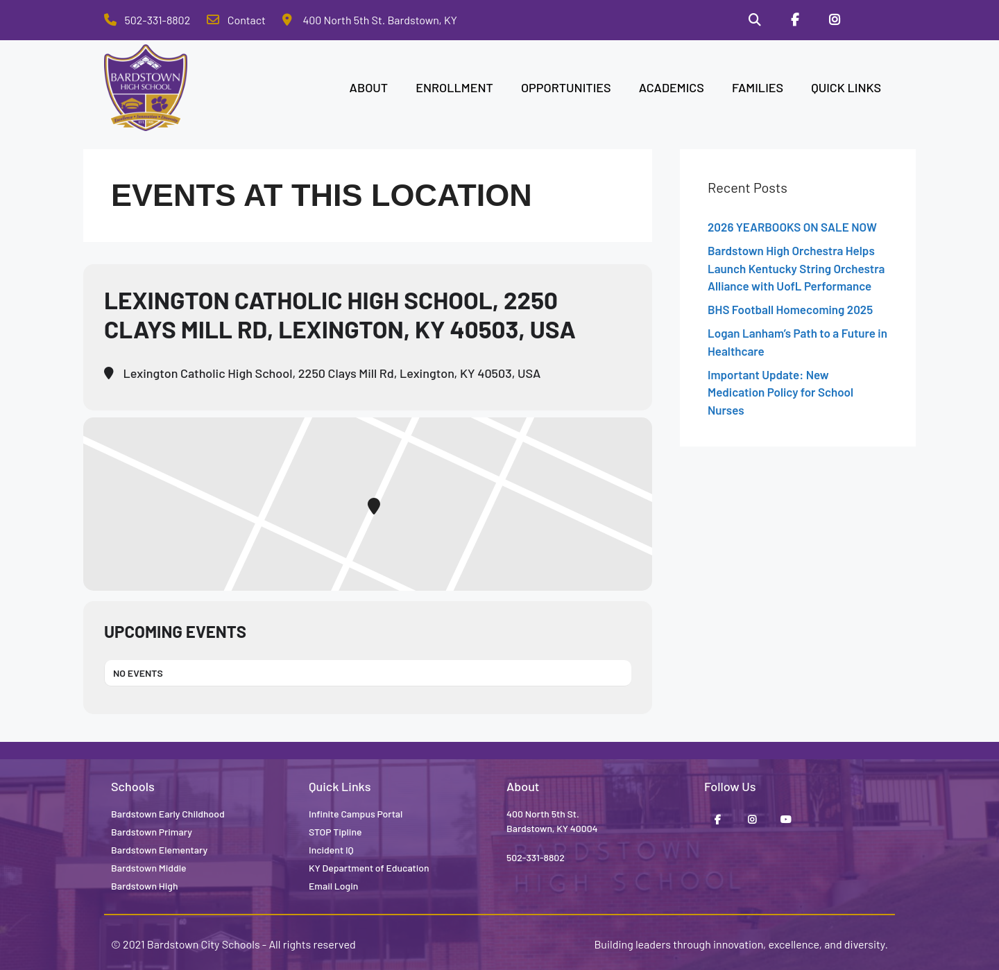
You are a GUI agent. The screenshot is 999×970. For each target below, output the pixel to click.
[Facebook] (795, 20)
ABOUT (369, 87)
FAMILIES (757, 87)
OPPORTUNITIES (566, 87)
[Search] (755, 20)
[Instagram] (834, 20)
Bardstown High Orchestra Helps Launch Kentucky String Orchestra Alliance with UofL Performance (796, 268)
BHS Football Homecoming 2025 (790, 309)
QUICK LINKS (846, 87)
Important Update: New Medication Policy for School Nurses (780, 392)
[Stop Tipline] (875, 20)
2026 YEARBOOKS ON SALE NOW (792, 227)
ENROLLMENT (454, 87)
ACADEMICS (671, 87)
